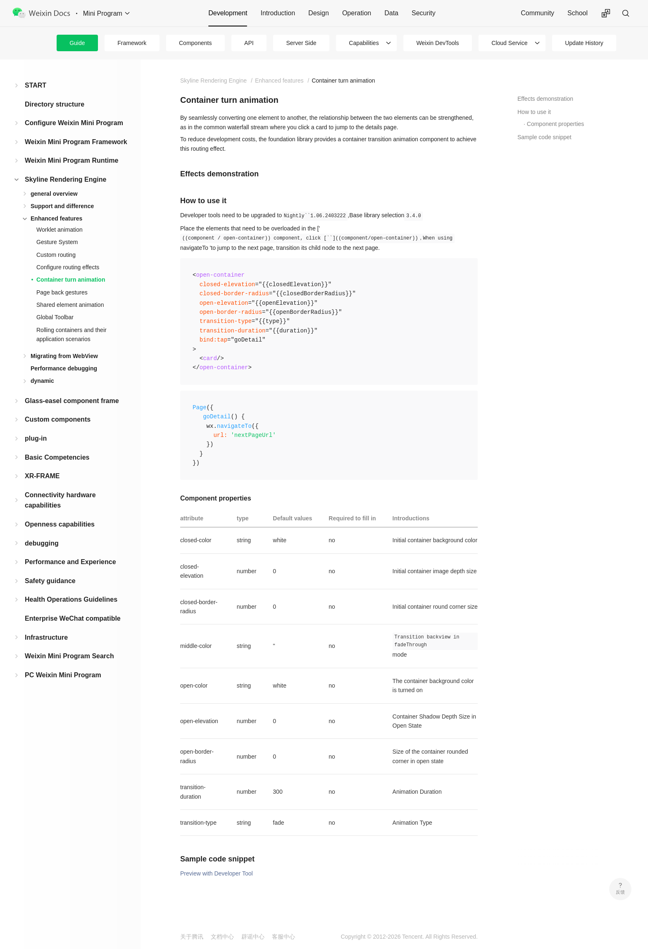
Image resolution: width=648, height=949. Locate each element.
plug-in (36, 438)
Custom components (58, 419)
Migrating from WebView (64, 356)
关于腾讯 (191, 936)
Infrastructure (46, 637)
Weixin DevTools (437, 43)
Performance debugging (64, 368)
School (577, 13)
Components (195, 43)
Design (318, 13)
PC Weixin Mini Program (63, 675)
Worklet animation (59, 229)
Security (424, 13)
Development (227, 13)
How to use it (534, 112)
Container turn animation (70, 279)
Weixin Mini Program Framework (76, 141)
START (35, 85)
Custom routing (56, 254)
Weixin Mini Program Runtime (71, 160)
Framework (131, 43)
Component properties (555, 124)
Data (391, 13)
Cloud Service (509, 43)
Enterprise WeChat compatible (73, 618)
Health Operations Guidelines (71, 599)
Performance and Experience (70, 561)
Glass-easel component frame (72, 400)
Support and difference (62, 206)
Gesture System (57, 242)
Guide (77, 43)
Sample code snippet (544, 137)
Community (537, 13)
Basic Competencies (57, 457)
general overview (54, 193)
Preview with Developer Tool (216, 873)
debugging (42, 543)
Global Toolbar (55, 317)
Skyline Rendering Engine (65, 179)
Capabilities (364, 43)
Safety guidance (50, 580)
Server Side (301, 43)
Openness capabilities (60, 524)
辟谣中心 (252, 936)
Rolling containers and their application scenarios (71, 334)
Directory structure (54, 104)
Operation (356, 13)
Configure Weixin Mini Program (74, 122)
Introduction (277, 13)
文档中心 (222, 936)
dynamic (42, 380)
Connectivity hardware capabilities (60, 500)
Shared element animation (70, 304)
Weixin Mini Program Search (69, 656)
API (249, 43)
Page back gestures (62, 292)
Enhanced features (56, 218)
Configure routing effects (67, 267)
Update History (584, 43)
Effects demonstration (545, 98)
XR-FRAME (42, 475)
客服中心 (283, 936)
